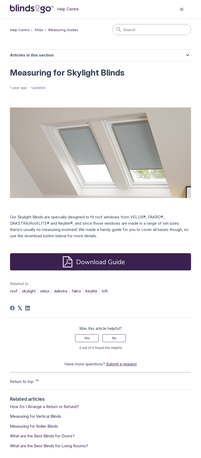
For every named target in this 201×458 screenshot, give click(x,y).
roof (14, 291)
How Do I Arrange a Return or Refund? (44, 406)
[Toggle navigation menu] (181, 9)
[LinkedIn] (27, 308)
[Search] (152, 29)
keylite (91, 291)
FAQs (39, 30)
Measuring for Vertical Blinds (35, 416)
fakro (76, 291)
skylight (29, 291)
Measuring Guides (63, 30)
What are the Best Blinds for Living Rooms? (49, 445)
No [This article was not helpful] (114, 338)
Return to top (25, 381)
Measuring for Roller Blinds (34, 426)
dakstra (60, 291)
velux (44, 291)
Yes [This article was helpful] (87, 338)
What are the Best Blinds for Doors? (42, 435)
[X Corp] (20, 308)
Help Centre (20, 30)
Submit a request (121, 363)
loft (105, 291)
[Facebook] (12, 308)
